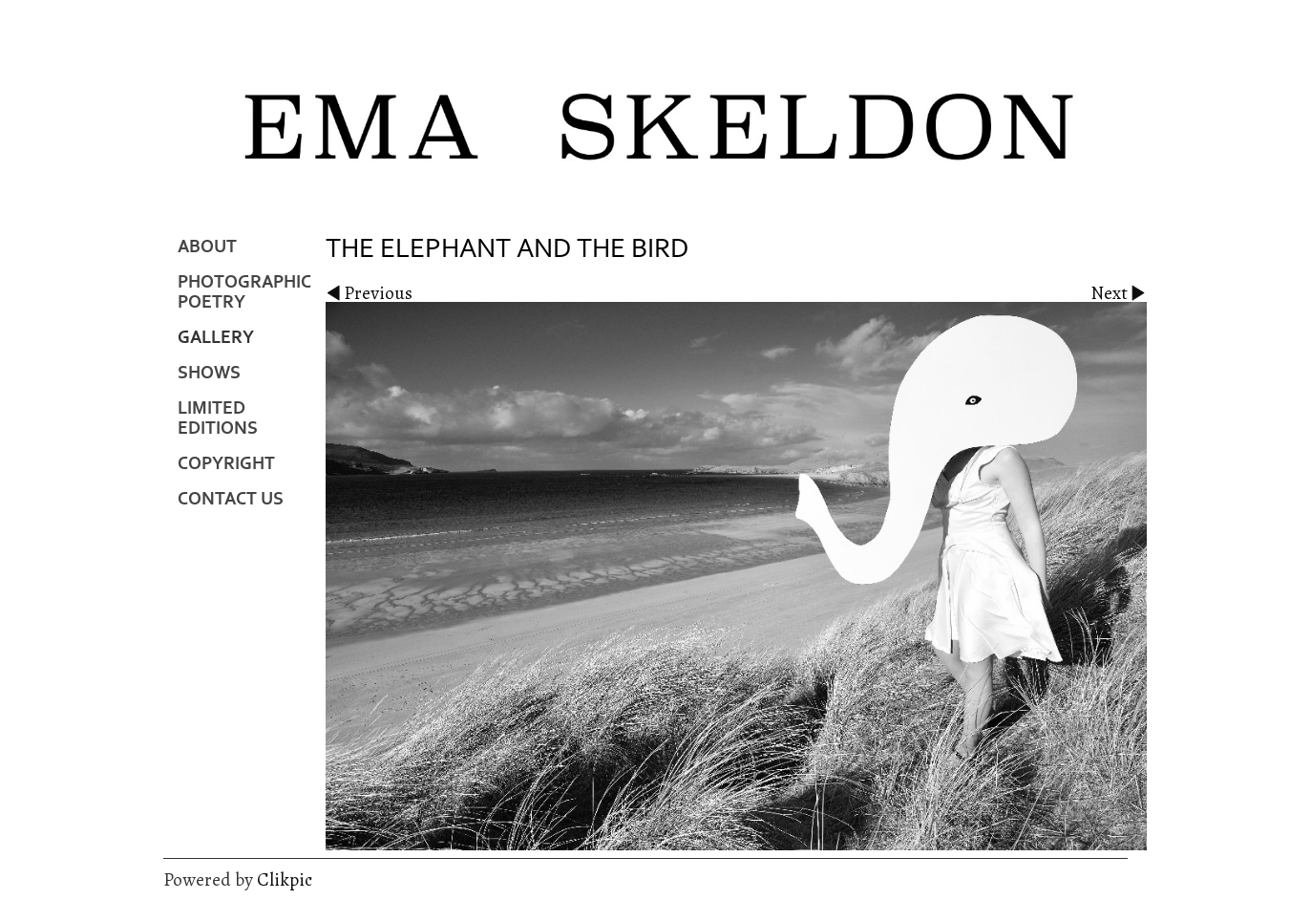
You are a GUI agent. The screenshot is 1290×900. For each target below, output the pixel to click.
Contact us (231, 499)
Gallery (216, 338)
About (207, 247)
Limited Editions (218, 418)
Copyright (226, 464)
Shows (209, 373)
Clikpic (284, 879)
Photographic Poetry (244, 292)
